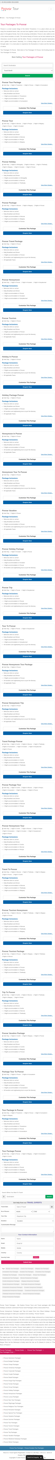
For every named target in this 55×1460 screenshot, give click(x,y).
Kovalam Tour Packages (26, 1271)
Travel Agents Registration (17, 1452)
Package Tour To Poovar (13, 1072)
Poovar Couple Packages (11, 1374)
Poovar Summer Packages (12, 1419)
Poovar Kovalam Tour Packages (34, 1448)
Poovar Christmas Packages (12, 1367)
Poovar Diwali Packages (11, 1377)
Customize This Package (27, 108)
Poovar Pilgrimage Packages (12, 1403)
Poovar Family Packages (11, 1384)
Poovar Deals (19, 1350)
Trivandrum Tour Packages (42, 1271)
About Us (6, 1452)
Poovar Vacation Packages (12, 1435)
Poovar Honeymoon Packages (31, 1293)
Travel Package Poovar (12, 741)
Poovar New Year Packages (12, 1400)
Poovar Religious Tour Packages (13, 1406)
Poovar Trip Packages (10, 1432)
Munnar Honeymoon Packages (29, 1278)
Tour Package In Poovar (12, 1110)
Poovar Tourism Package (13, 951)
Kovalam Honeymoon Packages (33, 1287)
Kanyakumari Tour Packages (11, 1278)
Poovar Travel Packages (11, 1429)
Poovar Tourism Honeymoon (15, 910)
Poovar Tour (7, 121)
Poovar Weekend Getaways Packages (15, 1439)
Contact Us (29, 1452)
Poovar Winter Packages (11, 1442)
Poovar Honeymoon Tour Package (17, 665)
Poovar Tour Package (11, 82)
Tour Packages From (6, 1352)
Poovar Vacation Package (13, 1033)
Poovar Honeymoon (11, 280)
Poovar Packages (5, 1350)
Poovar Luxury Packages (11, 1397)
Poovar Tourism (9, 318)
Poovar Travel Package (12, 241)
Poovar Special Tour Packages (13, 1413)
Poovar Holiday (9, 162)
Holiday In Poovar (10, 357)
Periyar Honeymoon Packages (11, 1297)
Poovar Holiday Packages (11, 1390)
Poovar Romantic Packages (12, 1409)
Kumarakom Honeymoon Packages (12, 1287)
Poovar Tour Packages (25, 1275)
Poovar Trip (7, 588)
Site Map (36, 1452)
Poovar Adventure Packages (12, 1358)
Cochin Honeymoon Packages (11, 1281)
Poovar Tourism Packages (11, 1426)
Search (27, 76)
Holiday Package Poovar (13, 395)
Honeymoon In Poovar (12, 434)
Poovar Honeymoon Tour (13, 826)
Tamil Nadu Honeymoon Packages (30, 1284)
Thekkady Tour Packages (10, 1275)
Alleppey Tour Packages (42, 1268)
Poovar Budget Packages (11, 1361)
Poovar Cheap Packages (11, 1364)
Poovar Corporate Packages (12, 1371)
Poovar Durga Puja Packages (13, 1380)
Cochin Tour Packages (27, 1268)
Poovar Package (9, 203)
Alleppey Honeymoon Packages (30, 1281)
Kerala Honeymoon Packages (11, 1284)
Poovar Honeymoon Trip (13, 703)
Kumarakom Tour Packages (10, 1271)
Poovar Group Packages (11, 1387)
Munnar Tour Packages (12, 1268)
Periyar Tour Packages (39, 1275)
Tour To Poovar (9, 626)
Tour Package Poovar (11, 1151)
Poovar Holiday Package (13, 549)
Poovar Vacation (9, 511)
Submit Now (27, 1262)
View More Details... (47, 103)
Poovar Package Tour (11, 785)
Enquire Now (27, 113)
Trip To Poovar (8, 992)
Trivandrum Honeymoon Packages (34, 1290)
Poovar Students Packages (12, 1416)
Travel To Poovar (9, 869)
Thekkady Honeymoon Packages (12, 1293)
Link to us (43, 1452)
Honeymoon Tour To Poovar (14, 472)
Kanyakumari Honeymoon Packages (13, 1290)
